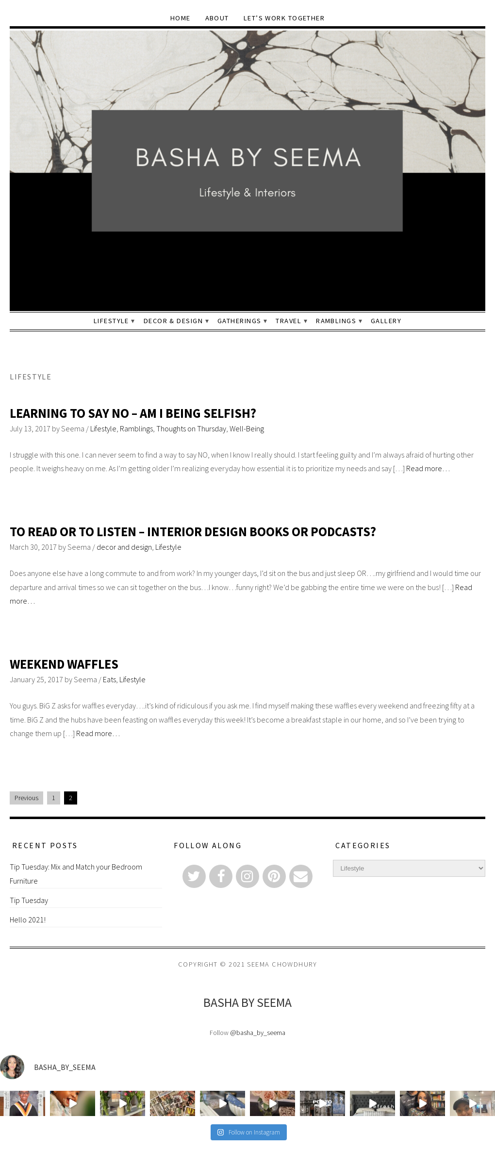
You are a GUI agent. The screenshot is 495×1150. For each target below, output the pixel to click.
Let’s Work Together (284, 18)
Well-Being (247, 428)
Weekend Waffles (64, 664)
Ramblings (336, 320)
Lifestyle (111, 320)
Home (180, 18)
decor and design (124, 547)
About (217, 18)
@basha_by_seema (257, 1032)
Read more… (428, 468)
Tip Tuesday (29, 900)
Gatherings (239, 320)
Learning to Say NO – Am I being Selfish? (133, 413)
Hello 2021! (28, 919)
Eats (109, 679)
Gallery (386, 320)
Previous (26, 798)
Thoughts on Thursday (191, 428)
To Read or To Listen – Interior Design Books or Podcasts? (193, 532)
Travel (288, 320)
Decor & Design (173, 320)
